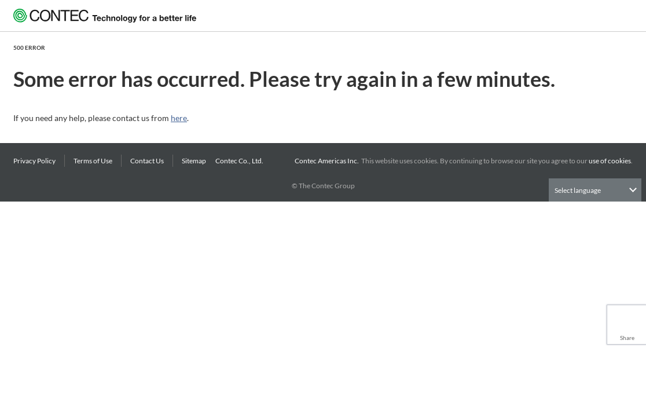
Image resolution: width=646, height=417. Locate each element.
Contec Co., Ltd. (240, 160)
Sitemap (194, 160)
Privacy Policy (34, 160)
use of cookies (610, 160)
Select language (578, 190)
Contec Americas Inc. (328, 160)
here (179, 118)
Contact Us (147, 160)
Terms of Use (93, 160)
